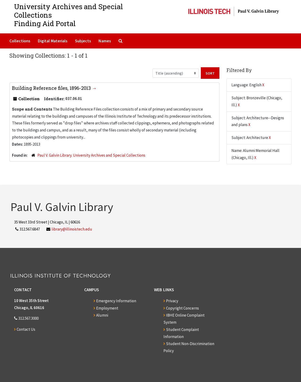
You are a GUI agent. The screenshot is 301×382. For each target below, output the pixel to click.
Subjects (83, 41)
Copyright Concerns (182, 308)
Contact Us (26, 329)
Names (105, 41)
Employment (107, 308)
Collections (19, 41)
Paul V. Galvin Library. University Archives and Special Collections (91, 155)
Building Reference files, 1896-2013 (52, 88)
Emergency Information (116, 300)
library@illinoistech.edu (71, 229)
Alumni (102, 315)
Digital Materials (52, 41)
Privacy (172, 300)
